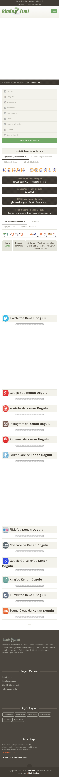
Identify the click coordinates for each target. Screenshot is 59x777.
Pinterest (9, 107)
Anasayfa (6, 82)
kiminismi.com (34, 773)
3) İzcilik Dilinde (11, 162)
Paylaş (21, 4)
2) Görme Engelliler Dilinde (42, 157)
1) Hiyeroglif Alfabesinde (14, 221)
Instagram (10, 102)
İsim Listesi (7, 677)
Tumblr (8, 129)
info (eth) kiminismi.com (14, 757)
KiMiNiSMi (30, 770)
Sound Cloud (11, 135)
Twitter (8, 91)
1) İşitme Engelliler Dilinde (15, 157)
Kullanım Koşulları (10, 689)
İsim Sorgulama (19, 82)
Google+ (9, 96)
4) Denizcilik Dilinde (32, 162)
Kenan (7, 245)
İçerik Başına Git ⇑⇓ (34, 4)
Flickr (7, 118)
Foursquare (10, 113)
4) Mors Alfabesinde (29, 227)
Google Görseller (13, 124)
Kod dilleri (7, 719)
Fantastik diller (45, 714)
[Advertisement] (29, 48)
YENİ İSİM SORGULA (29, 140)
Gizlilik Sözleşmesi (10, 685)
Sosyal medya (20, 714)
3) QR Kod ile (10, 227)
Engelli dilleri (32, 714)
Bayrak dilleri (18, 719)
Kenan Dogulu (8, 714)
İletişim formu (8, 752)
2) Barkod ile (35, 221)
